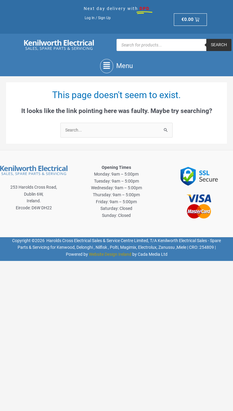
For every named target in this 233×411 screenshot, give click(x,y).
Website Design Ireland (110, 254)
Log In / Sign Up (98, 18)
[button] (116, 66)
